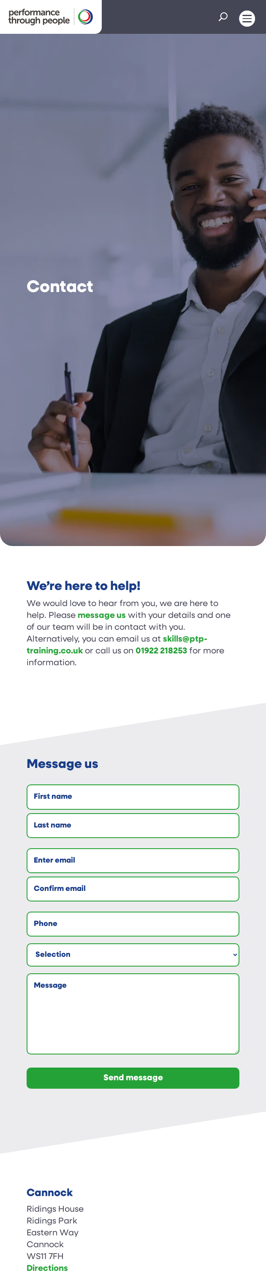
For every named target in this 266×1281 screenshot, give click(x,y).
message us (102, 616)
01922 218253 (161, 651)
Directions (47, 1269)
